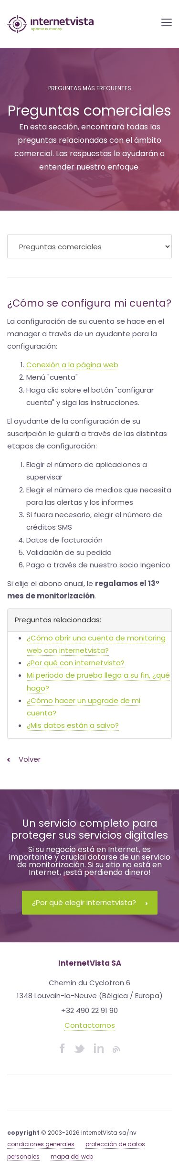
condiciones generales (40, 1144)
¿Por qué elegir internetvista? (89, 902)
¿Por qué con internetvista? (76, 663)
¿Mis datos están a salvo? (73, 725)
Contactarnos (89, 1025)
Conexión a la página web (72, 365)
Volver (24, 759)
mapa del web (72, 1156)
